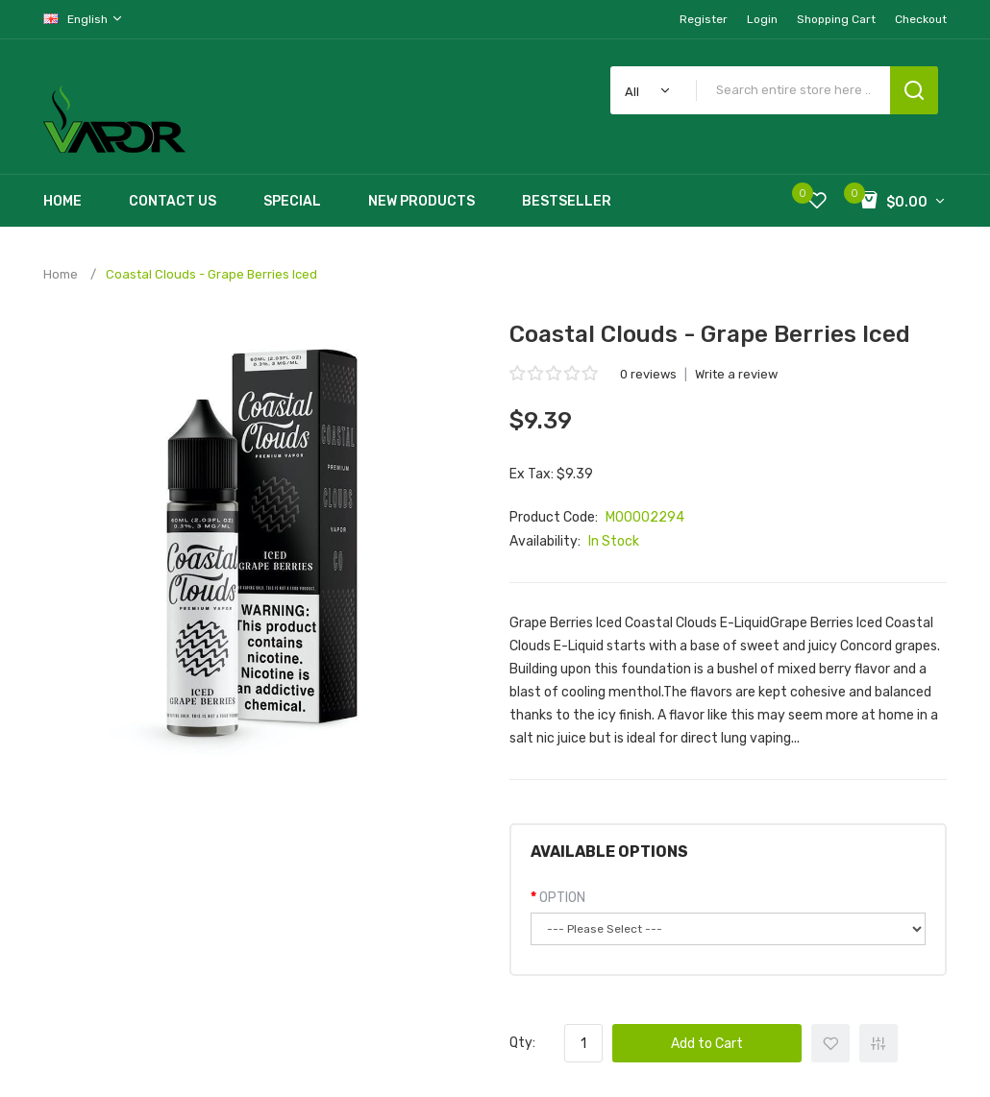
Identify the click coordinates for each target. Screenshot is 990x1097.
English (83, 19)
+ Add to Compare (878, 1043)
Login (762, 19)
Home (60, 274)
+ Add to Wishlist (830, 1043)
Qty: (522, 1043)
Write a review (736, 374)
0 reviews (648, 374)
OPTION (562, 898)
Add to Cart (707, 1044)
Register (704, 19)
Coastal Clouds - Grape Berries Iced (211, 274)
